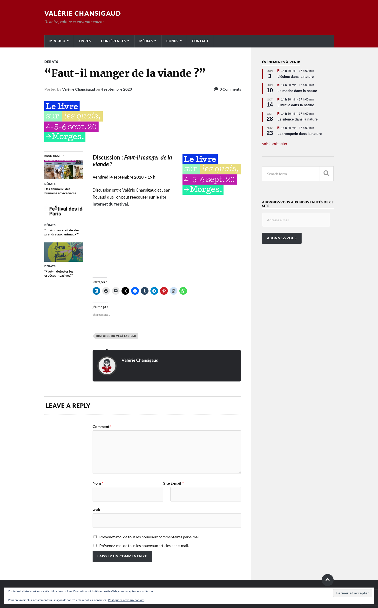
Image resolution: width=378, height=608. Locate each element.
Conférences (113, 41)
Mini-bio (57, 41)
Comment (102, 426)
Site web (131, 496)
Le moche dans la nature (297, 91)
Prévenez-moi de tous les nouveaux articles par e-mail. (144, 545)
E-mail (177, 483)
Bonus (172, 41)
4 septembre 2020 (116, 89)
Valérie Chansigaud (82, 13)
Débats (51, 62)
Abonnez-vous (282, 238)
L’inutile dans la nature (295, 105)
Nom (98, 483)
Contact (200, 41)
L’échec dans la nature (295, 77)
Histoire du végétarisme (116, 335)
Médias (146, 41)
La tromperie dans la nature (299, 134)
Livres (85, 41)
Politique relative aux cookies (126, 600)
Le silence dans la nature (297, 119)
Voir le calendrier (274, 144)
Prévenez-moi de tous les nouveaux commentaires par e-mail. (149, 537)
